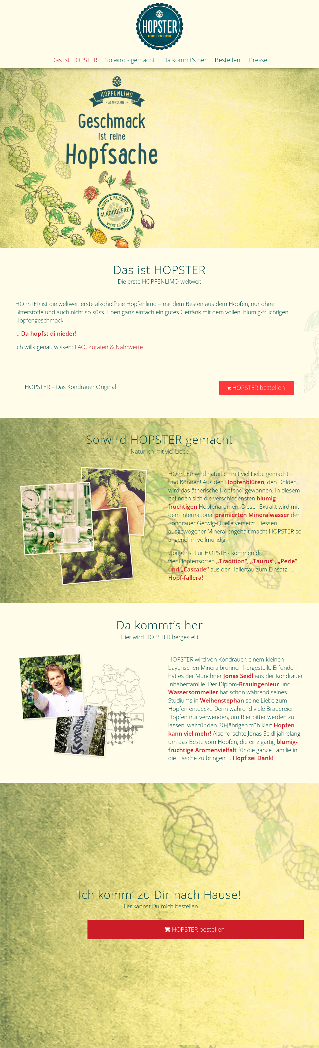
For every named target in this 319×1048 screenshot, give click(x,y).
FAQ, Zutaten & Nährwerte (109, 347)
